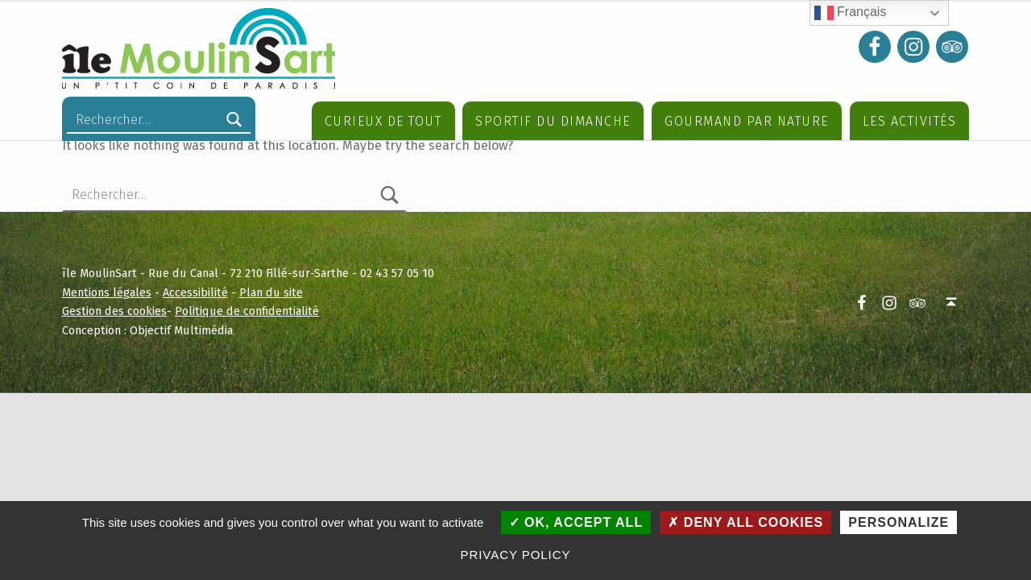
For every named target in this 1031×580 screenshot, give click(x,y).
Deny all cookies (745, 522)
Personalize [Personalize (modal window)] (898, 522)
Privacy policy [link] (516, 554)
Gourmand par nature (747, 121)
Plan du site (271, 339)
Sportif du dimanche (553, 121)
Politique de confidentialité (247, 357)
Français (850, 13)
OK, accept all (576, 522)
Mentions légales (106, 339)
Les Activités (910, 121)
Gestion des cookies (114, 357)
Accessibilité (195, 339)
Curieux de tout (383, 121)
